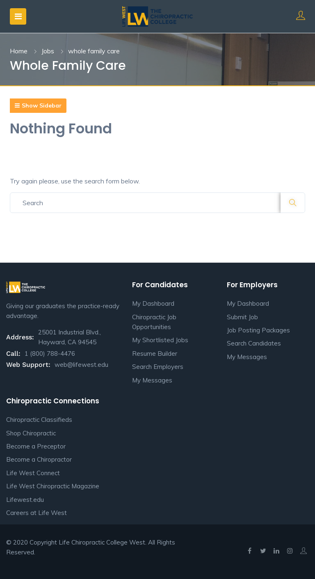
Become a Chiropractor (39, 459)
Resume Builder (154, 353)
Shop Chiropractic (31, 433)
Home (18, 51)
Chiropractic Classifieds (39, 419)
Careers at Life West (36, 513)
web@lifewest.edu (81, 364)
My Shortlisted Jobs (160, 340)
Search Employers (157, 367)
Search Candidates (254, 343)
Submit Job (242, 317)
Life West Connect (33, 473)
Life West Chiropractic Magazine (52, 486)
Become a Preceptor (36, 446)
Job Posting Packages (258, 330)
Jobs (47, 51)
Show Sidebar (38, 105)
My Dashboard (153, 303)
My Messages (152, 380)
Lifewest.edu (25, 499)
